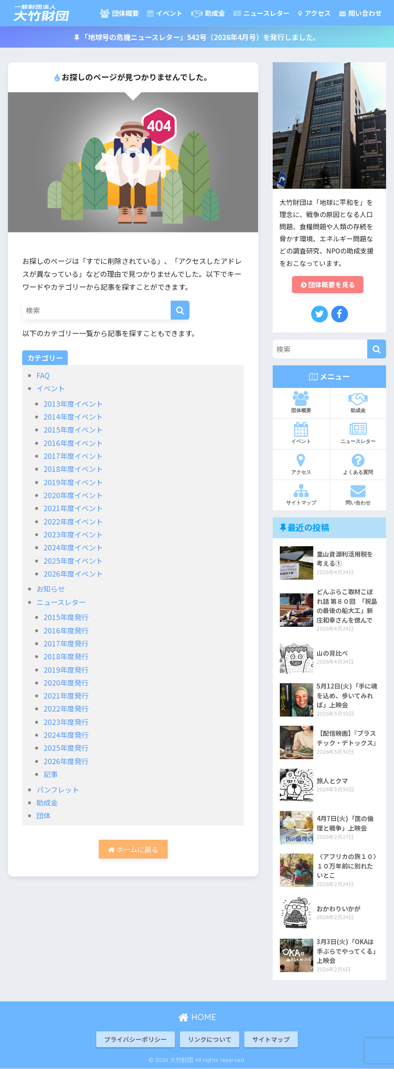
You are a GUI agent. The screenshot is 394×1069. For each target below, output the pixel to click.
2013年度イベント (73, 403)
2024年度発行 (66, 735)
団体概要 (119, 13)
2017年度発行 (66, 643)
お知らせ (50, 588)
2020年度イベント (73, 495)
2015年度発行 (66, 617)
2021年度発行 (66, 695)
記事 (50, 774)
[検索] (180, 310)
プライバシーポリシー (135, 1039)
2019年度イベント (73, 482)
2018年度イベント (73, 469)
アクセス (314, 13)
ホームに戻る (133, 849)
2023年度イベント (73, 534)
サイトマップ (301, 495)
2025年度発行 (66, 747)
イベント (165, 13)
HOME (197, 1017)
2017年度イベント (73, 456)
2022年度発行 (66, 708)
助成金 (208, 13)
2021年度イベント (73, 508)
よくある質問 (358, 464)
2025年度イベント (73, 560)
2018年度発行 (66, 656)
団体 (43, 815)
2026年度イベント (73, 573)
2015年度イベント (73, 429)
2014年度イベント (73, 416)
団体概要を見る (328, 284)
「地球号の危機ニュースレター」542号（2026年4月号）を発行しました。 (197, 37)
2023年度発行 (66, 722)
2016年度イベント (73, 443)
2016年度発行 (66, 630)
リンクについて (210, 1039)
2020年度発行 (66, 682)
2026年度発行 (66, 761)
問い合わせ (360, 13)
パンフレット (57, 789)
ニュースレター (261, 13)
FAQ (43, 375)
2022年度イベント (73, 521)
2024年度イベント (73, 547)
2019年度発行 (66, 669)
